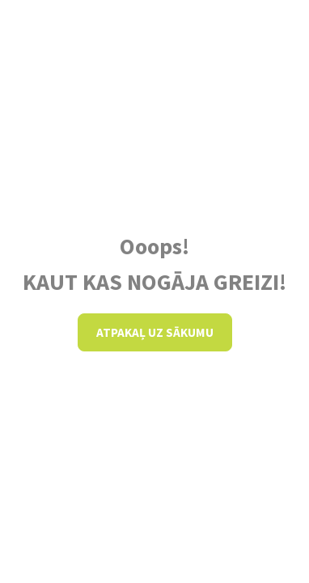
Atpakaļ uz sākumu (155, 332)
